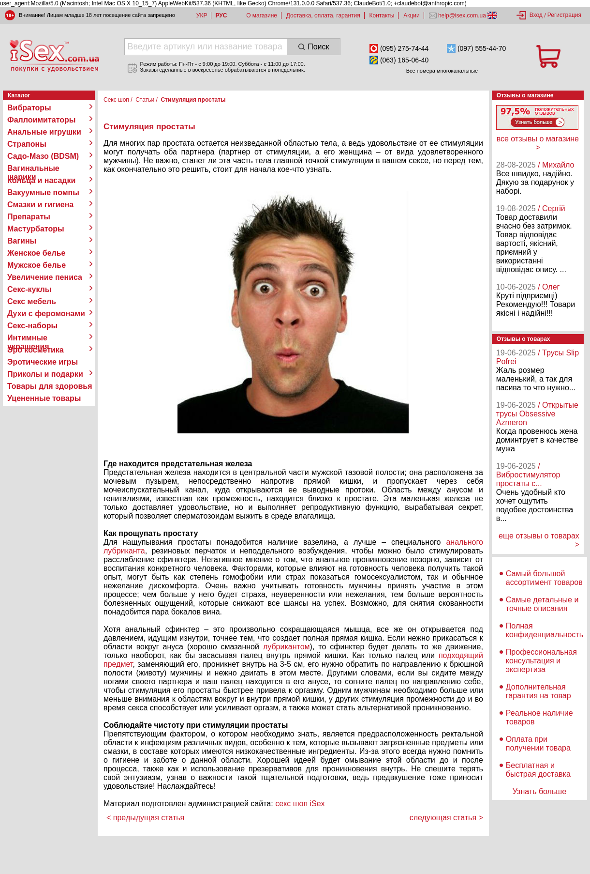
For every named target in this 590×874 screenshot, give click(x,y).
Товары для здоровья (49, 386)
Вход (536, 15)
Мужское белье (36, 265)
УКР (201, 15)
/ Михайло (556, 165)
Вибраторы (29, 108)
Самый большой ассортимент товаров (544, 577)
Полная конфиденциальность (544, 630)
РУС (221, 15)
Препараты (28, 217)
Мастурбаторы (35, 229)
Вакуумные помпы (43, 192)
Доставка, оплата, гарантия (323, 15)
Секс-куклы (29, 289)
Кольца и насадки (41, 180)
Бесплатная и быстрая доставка (538, 769)
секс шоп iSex (300, 803)
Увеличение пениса (44, 277)
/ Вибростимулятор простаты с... (528, 475)
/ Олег (549, 287)
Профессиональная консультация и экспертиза (541, 661)
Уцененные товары (44, 398)
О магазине (261, 15)
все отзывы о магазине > (538, 143)
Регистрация (564, 15)
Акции (411, 15)
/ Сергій (551, 208)
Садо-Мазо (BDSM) (43, 156)
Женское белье (36, 253)
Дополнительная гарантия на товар (538, 691)
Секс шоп (116, 99)
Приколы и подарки (45, 374)
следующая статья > (446, 817)
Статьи (144, 99)
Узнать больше (539, 791)
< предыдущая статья (145, 817)
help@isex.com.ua (462, 15)
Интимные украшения (28, 338)
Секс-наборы (32, 326)
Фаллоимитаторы (41, 120)
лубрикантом (284, 647)
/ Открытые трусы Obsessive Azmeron (537, 414)
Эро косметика (35, 350)
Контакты (382, 15)
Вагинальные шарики (33, 168)
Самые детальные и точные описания (542, 604)
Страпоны (26, 144)
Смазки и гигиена (40, 204)
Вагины (21, 241)
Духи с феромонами (46, 313)
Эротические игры (42, 362)
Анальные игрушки (44, 132)
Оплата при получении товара (538, 743)
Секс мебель (31, 301)
